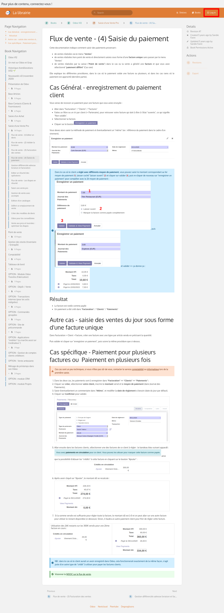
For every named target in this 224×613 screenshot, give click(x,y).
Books (196, 12)
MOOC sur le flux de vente (78, 574)
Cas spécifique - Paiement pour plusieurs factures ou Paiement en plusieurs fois (23, 43)
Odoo (92, 606)
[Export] (203, 73)
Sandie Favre (196, 44)
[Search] (95, 12)
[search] (112, 12)
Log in (211, 12)
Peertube (114, 606)
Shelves (181, 12)
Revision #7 (194, 31)
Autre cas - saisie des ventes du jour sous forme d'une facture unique (23, 39)
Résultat (13, 35)
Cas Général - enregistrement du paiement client (23, 32)
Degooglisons (127, 606)
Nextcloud (102, 606)
